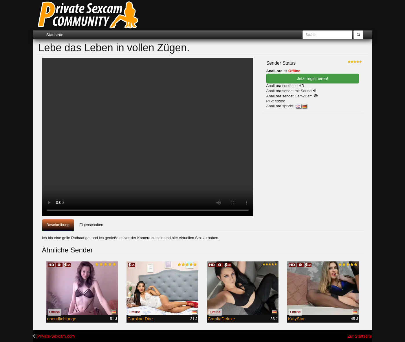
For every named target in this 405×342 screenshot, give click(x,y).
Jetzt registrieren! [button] (312, 78)
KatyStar (296, 318)
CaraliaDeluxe (221, 318)
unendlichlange (61, 318)
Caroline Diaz (140, 318)
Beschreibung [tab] (58, 225)
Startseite (54, 34)
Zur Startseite (359, 336)
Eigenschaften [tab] (91, 225)
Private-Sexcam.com (56, 336)
